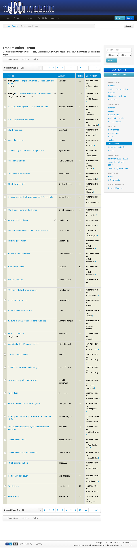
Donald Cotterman (63, 381)
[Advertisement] (68, 37)
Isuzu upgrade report (17, 240)
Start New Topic (119, 70)
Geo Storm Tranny (16, 266)
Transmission (113, 144)
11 (86, 68)
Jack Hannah (63, 486)
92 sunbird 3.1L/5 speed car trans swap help (27, 320)
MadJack (62, 80)
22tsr (60, 310)
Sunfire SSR (63, 220)
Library (30, 18)
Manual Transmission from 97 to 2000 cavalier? (29, 230)
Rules (35, 59)
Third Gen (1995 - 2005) (118, 168)
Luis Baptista (64, 476)
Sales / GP (112, 100)
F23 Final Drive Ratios (17, 300)
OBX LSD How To (16, 333)
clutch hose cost (15, 130)
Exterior (111, 108)
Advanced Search (118, 74)
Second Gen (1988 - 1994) (116, 163)
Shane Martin (93, 125)
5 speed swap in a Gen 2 (18, 354)
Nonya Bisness (64, 197)
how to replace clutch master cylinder (24, 403)
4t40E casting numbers (18, 463)
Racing (111, 151)
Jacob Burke (63, 173)
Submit (128, 26)
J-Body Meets (114, 180)
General (111, 86)
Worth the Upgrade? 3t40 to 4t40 (22, 380)
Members (55, 18)
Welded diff (13, 393)
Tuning (111, 140)
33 (80, 80)
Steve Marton (64, 452)
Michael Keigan (65, 416)
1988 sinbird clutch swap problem (22, 290)
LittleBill (61, 93)
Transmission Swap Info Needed (22, 452)
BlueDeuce (63, 496)
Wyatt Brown (64, 150)
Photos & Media (114, 122)
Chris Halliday (64, 300)
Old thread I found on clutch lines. (22, 210)
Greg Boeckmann (66, 210)
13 (32, 96)
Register (119, 18)
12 (30, 96)
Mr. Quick (91, 502)
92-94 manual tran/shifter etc (21, 310)
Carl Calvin (92, 215)
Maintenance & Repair (117, 96)
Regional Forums (115, 188)
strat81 (90, 339)
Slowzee (62, 266)
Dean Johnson (64, 403)
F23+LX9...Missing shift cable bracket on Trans (28, 106)
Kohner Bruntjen (65, 320)
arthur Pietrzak (64, 344)
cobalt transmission (16, 160)
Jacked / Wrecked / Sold (118, 89)
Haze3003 (62, 463)
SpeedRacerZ (93, 398)
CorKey (61, 119)
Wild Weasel (92, 156)
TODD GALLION (65, 160)
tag (89, 285)
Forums (18, 18)
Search (111, 60)
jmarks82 (62, 333)
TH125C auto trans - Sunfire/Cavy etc (24, 367)
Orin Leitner (63, 393)
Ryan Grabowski (65, 439)
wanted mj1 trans (16, 140)
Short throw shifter (16, 184)
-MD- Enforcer (93, 99)
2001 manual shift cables (19, 173)
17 (80, 119)
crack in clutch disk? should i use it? (23, 344)
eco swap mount (15, 279)
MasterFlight (63, 240)
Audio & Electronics (116, 118)
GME (15, 544)
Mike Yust (62, 130)
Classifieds (42, 18)
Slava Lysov (63, 230)
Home (7, 18)
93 (80, 333)
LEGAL (39, 544)
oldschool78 (92, 349)
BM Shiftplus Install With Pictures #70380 (33, 93)
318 (80, 93)
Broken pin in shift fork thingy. (21, 119)
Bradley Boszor (65, 184)
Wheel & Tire (113, 115)
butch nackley (93, 359)
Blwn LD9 (91, 305)
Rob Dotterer (93, 422)
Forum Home (12, 59)
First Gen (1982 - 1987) (118, 159)
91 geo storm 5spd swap (19, 253)
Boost (110, 137)
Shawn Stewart (64, 279)
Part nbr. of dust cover (18, 476)
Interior (111, 111)
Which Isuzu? (13, 486)
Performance (113, 130)
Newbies (111, 93)
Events (111, 176)
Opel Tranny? (14, 496)
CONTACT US (26, 544)
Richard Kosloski (65, 106)
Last (96, 68)
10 (80, 68)
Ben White (62, 426)
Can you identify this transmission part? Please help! (30, 197)
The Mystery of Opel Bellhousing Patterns (26, 150)
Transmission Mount (17, 439)
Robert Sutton (93, 86)
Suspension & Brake (116, 147)
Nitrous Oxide (114, 133)
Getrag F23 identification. (19, 220)
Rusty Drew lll (93, 491)
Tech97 (61, 140)
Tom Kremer (64, 290)
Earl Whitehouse (65, 253)
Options (25, 59)
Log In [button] (129, 18)
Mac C (61, 354)
